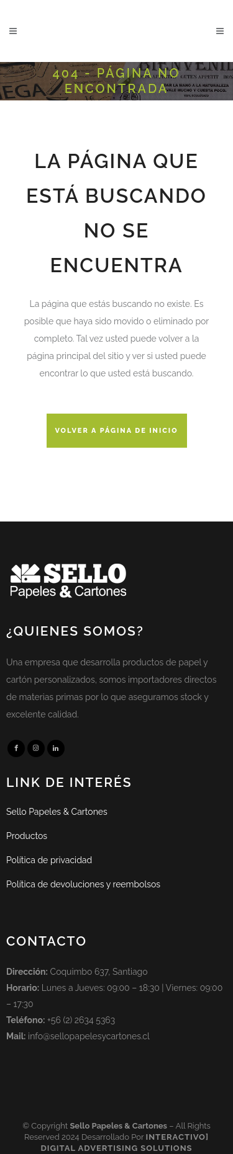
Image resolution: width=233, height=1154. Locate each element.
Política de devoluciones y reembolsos (83, 884)
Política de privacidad (49, 860)
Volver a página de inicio (116, 431)
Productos (26, 836)
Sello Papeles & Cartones (56, 812)
